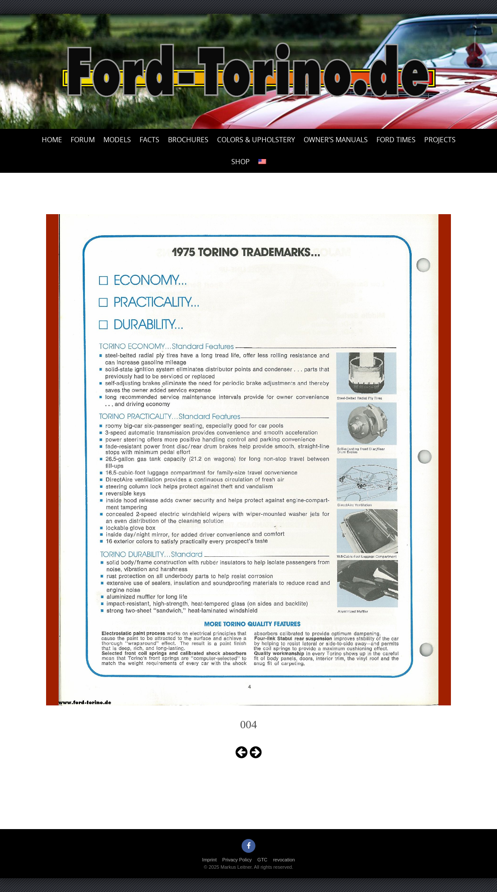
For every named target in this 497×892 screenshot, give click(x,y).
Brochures (188, 139)
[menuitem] (262, 162)
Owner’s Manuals (336, 139)
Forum (83, 139)
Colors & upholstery (256, 139)
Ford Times (396, 139)
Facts (149, 139)
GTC (262, 859)
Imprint (209, 859)
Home (52, 139)
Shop (240, 161)
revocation (284, 859)
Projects (440, 139)
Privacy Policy (237, 859)
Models (117, 139)
